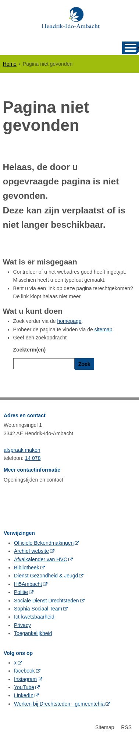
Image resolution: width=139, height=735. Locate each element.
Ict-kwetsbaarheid (34, 615)
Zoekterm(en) (29, 350)
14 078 (33, 456)
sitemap (104, 329)
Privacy (22, 623)
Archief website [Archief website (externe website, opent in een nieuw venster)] (31, 549)
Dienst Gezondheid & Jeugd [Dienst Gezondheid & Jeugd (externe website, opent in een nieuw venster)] (46, 574)
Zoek (84, 364)
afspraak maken (22, 448)
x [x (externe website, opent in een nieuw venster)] (15, 661)
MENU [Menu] (138, 48)
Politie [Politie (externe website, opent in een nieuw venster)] (21, 590)
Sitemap (104, 725)
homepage (69, 321)
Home (10, 64)
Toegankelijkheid (33, 631)
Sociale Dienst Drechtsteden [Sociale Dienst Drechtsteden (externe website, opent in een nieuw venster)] (46, 599)
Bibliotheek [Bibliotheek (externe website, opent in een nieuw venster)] (26, 566)
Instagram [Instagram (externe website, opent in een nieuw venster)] (25, 677)
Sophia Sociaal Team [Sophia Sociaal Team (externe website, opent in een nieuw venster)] (38, 607)
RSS (126, 725)
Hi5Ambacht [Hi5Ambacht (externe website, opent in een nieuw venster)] (28, 582)
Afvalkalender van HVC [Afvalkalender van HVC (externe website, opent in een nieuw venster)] (40, 558)
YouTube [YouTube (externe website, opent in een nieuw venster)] (24, 685)
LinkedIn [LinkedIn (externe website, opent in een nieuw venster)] (23, 694)
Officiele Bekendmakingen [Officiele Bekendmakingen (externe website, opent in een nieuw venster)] (44, 541)
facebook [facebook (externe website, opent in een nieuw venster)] (24, 669)
